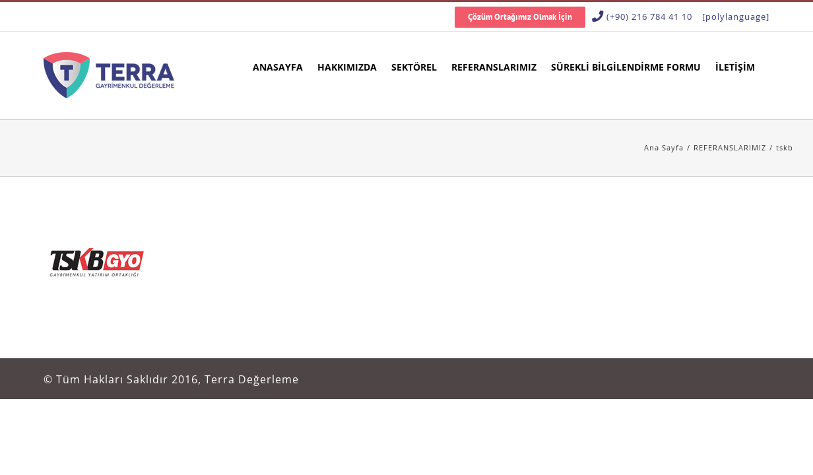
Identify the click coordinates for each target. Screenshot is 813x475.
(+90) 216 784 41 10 (649, 16)
